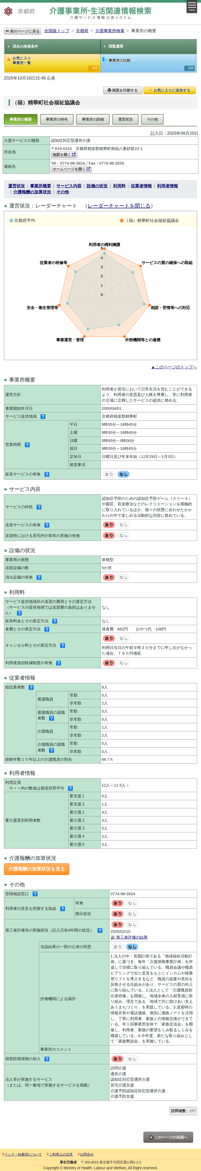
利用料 (119, 186)
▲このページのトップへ (174, 367)
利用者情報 (167, 186)
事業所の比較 (148, 64)
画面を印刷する (123, 90)
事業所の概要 (21, 119)
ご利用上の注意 (60, 1154)
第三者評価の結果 (129, 937)
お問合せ (86, 1154)
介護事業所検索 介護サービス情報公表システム (100, 13)
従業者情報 (141, 186)
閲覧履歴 (113, 46)
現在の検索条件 (23, 46)
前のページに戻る (22, 31)
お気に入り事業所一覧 (52, 63)
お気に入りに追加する (169, 90)
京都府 (82, 31)
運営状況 (125, 119)
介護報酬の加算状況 (32, 192)
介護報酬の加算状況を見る (36, 869)
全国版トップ (56, 31)
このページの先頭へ (168, 1137)
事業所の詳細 (93, 119)
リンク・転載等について (22, 1154)
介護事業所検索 (110, 31)
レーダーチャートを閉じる (119, 206)
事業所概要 (40, 186)
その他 (152, 119)
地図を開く (64, 155)
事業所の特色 (57, 119)
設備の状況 (97, 186)
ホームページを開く (71, 169)
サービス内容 (68, 186)
